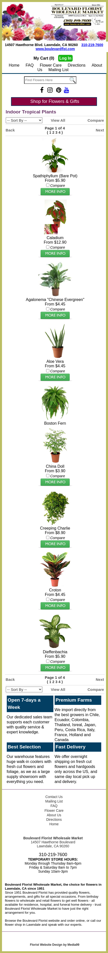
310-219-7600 (92, 45)
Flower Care (51, 65)
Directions (76, 65)
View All (58, 120)
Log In (65, 58)
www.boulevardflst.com (55, 49)
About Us (54, 815)
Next (100, 130)
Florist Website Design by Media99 (54, 944)
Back (10, 130)
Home (14, 65)
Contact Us (54, 797)
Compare (95, 120)
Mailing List (58, 70)
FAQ (30, 65)
